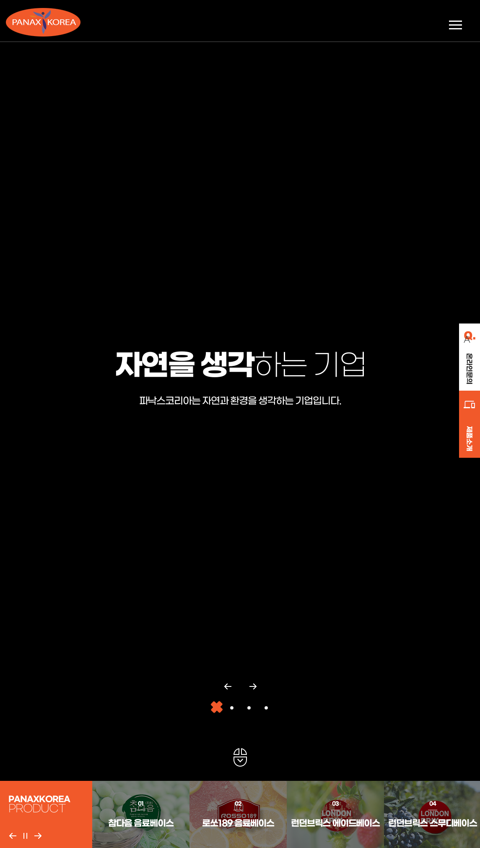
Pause (25, 836)
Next (37, 836)
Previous (12, 836)
